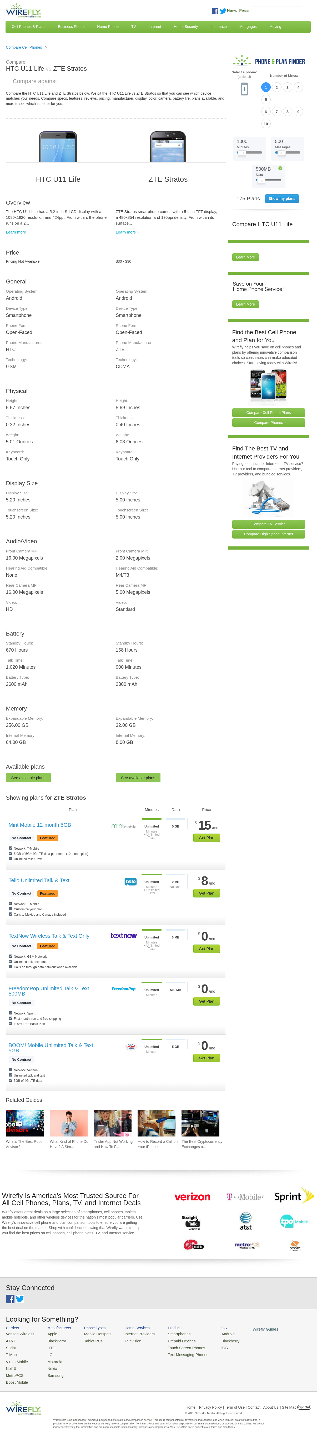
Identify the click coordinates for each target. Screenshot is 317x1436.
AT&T (10, 1340)
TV (133, 26)
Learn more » (17, 232)
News (232, 10)
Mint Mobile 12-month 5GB (40, 825)
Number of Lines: (284, 76)
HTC (48, 1346)
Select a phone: (244, 74)
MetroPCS (14, 1372)
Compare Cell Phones (24, 47)
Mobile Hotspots (93, 1334)
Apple (48, 1334)
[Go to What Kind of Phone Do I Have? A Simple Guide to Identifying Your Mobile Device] (69, 1123)
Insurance (218, 26)
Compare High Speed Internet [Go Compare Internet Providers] (268, 505)
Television (126, 1340)
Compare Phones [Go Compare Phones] (268, 394)
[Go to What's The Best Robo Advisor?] (25, 1123)
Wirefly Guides (250, 1329)
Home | (192, 1403)
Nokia (48, 1365)
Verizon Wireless (19, 1334)
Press (244, 10)
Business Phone (71, 26)
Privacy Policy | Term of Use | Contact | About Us (238, 1403)
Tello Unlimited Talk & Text (39, 880)
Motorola (51, 1359)
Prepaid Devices (171, 1340)
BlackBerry (52, 1340)
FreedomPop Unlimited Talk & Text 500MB (49, 991)
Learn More (245, 228)
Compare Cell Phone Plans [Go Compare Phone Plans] (268, 384)
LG (46, 1353)
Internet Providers (132, 1334)
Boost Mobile (16, 1378)
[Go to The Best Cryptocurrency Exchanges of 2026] (200, 1123)
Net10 (10, 1365)
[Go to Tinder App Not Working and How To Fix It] (113, 1123)
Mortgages (248, 26)
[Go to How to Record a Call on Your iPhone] (156, 1123)
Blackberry (217, 1340)
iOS (211, 1346)
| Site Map (288, 1403)
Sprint (10, 1346)
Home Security (186, 26)
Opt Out (304, 1403)
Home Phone (108, 26)
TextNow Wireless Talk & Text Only (49, 935)
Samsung (51, 1372)
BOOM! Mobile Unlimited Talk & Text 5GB (51, 1048)
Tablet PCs (89, 1340)
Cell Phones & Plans (29, 26)
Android (214, 1334)
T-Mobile (12, 1353)
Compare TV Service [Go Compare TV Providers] (268, 495)
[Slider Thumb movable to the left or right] (242, 126)
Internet (155, 26)
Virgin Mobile (16, 1359)
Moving (275, 26)
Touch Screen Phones (176, 1346)
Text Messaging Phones (177, 1353)
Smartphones (169, 1334)
